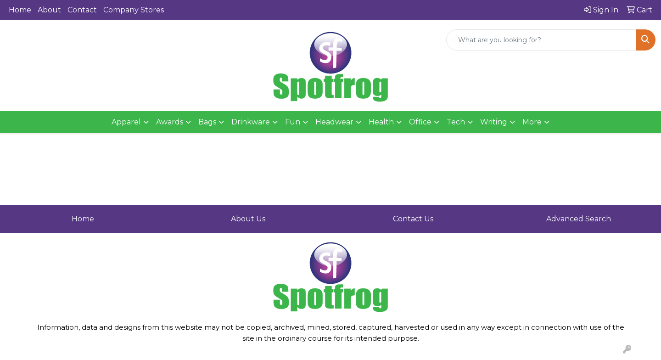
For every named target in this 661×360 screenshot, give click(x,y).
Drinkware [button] (250, 122)
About (49, 10)
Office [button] (420, 122)
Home (20, 10)
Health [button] (381, 122)
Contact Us (413, 218)
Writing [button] (493, 122)
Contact (82, 10)
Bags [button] (207, 122)
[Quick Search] (541, 40)
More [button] (532, 122)
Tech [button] (456, 122)
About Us (248, 218)
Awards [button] (169, 122)
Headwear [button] (334, 122)
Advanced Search (578, 218)
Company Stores (133, 10)
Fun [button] (292, 122)
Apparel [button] (126, 122)
